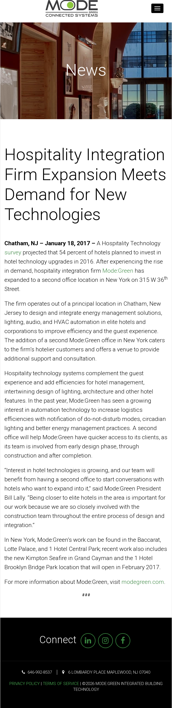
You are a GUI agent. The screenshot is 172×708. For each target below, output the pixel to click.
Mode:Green (117, 270)
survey (12, 252)
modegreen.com (142, 582)
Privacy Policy (24, 683)
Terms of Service (61, 683)
